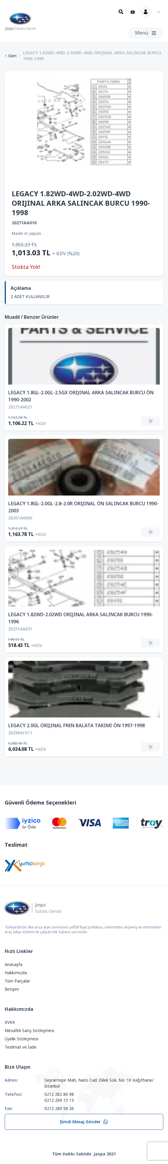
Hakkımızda (16, 973)
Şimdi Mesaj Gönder (84, 1122)
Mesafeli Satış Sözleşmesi (29, 1031)
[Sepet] (132, 12)
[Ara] (121, 12)
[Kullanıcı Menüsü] (151, 12)
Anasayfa (13, 964)
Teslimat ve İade (20, 1047)
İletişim (12, 989)
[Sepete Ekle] (150, 421)
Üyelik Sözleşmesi (21, 1039)
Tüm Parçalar (17, 981)
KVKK (10, 1022)
